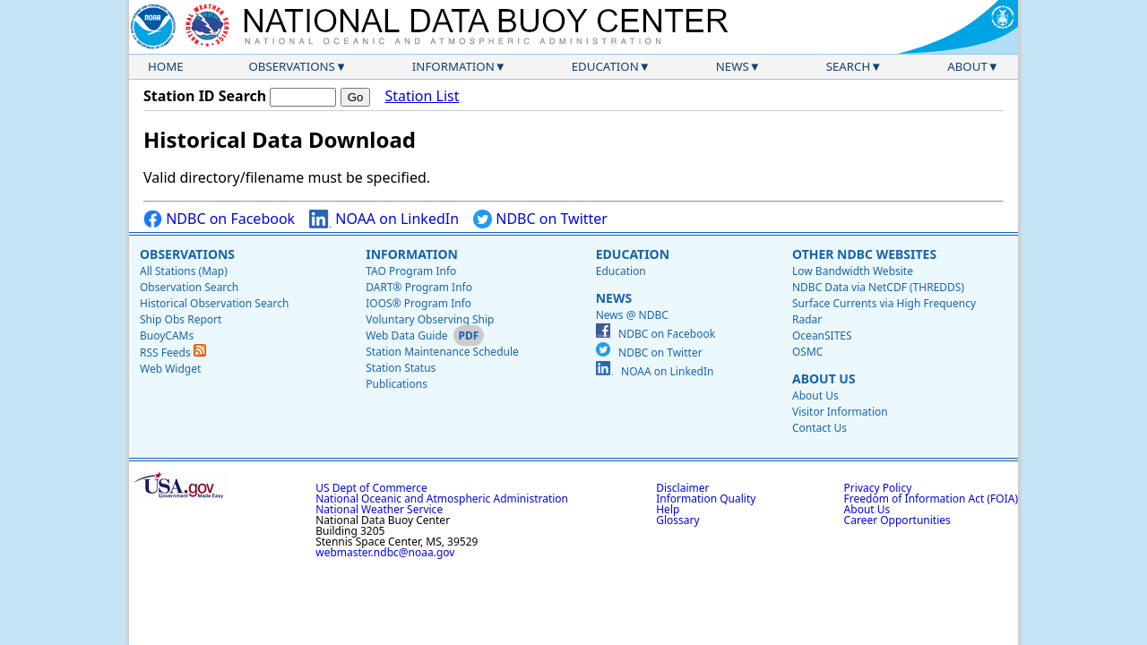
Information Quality (705, 498)
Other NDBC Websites (864, 253)
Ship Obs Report (180, 319)
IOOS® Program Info (418, 303)
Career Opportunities (897, 520)
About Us (824, 378)
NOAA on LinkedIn (384, 219)
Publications (396, 383)
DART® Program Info (419, 287)
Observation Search (189, 287)
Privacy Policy (878, 487)
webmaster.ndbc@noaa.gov (384, 552)
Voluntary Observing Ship (430, 319)
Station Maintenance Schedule (442, 351)
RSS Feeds (173, 352)
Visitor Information (840, 411)
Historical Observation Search (214, 303)
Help (667, 509)
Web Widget (170, 368)
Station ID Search (204, 96)
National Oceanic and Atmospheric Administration (441, 498)
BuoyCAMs (167, 335)
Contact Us (819, 427)
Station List (421, 96)
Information (453, 66)
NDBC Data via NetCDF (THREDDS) (878, 287)
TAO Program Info (411, 271)
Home (166, 66)
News (732, 66)
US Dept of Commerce (371, 487)
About (967, 66)
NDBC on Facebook (219, 219)
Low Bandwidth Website (852, 271)
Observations (291, 66)
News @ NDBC (632, 314)
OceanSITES (822, 335)
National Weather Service (379, 509)
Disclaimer (682, 487)
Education (605, 66)
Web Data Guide (406, 335)
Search (848, 66)
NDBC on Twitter (540, 219)
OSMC (807, 351)
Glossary (677, 520)
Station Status (401, 367)
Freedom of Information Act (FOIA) (931, 498)
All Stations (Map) (184, 271)
